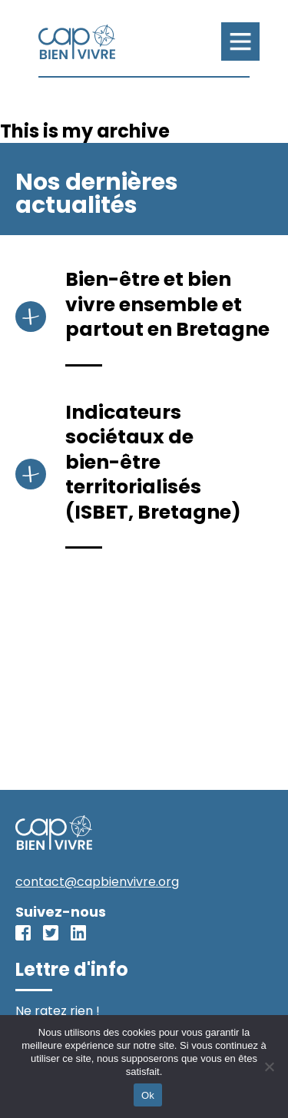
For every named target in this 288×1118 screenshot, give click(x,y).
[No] (268, 1066)
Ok (147, 1095)
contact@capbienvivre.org (97, 882)
